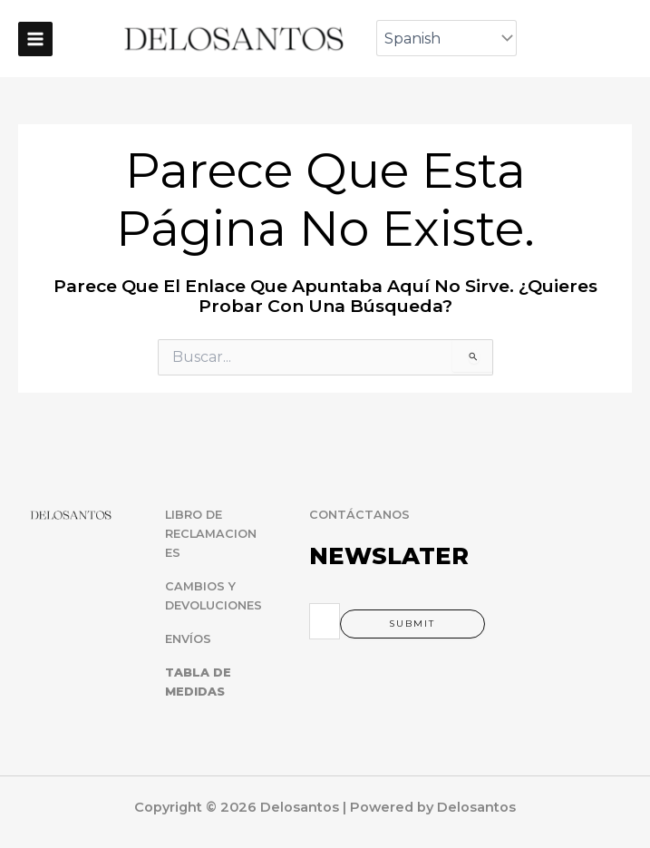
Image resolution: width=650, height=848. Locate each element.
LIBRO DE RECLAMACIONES (211, 534)
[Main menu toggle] (35, 39)
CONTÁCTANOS (359, 514)
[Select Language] (448, 38)
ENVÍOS (188, 639)
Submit (412, 623)
